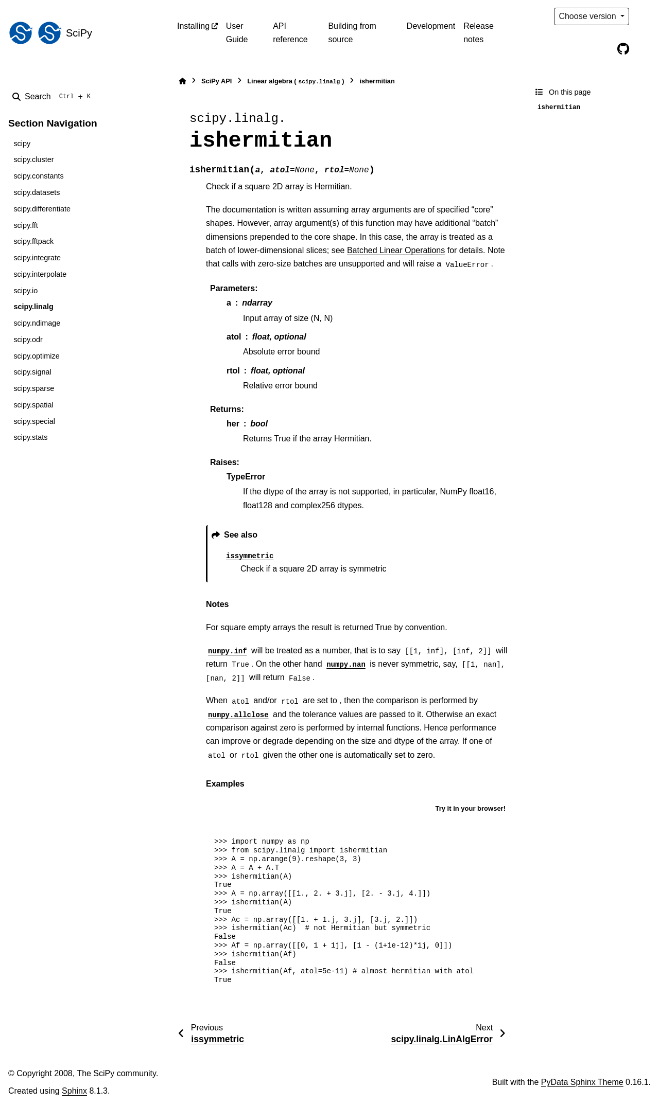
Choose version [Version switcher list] (588, 16)
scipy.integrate (37, 258)
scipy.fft (25, 225)
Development (431, 26)
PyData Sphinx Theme (582, 1082)
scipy (21, 143)
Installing (193, 26)
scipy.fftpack (33, 241)
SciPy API (216, 81)
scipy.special (34, 421)
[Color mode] (644, 16)
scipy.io (25, 291)
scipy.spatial (33, 405)
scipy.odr (28, 339)
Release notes (478, 33)
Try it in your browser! (470, 808)
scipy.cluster (33, 159)
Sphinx (74, 1090)
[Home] (182, 81)
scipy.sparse (33, 388)
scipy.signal (32, 372)
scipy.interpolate (39, 274)
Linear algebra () (295, 81)
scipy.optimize (36, 356)
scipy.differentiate (42, 209)
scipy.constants (38, 176)
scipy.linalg (33, 306)
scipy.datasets (36, 192)
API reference (290, 33)
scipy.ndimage (36, 323)
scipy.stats (30, 437)
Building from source (352, 33)
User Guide (237, 33)
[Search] (53, 96)
